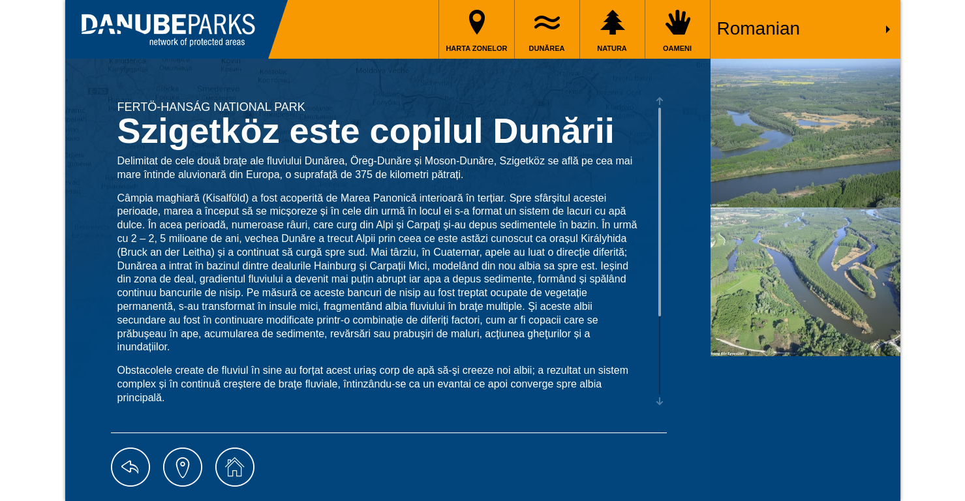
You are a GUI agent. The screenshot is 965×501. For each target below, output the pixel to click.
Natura (612, 48)
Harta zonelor (476, 48)
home (234, 467)
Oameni (677, 48)
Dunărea (547, 48)
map (182, 467)
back (130, 467)
